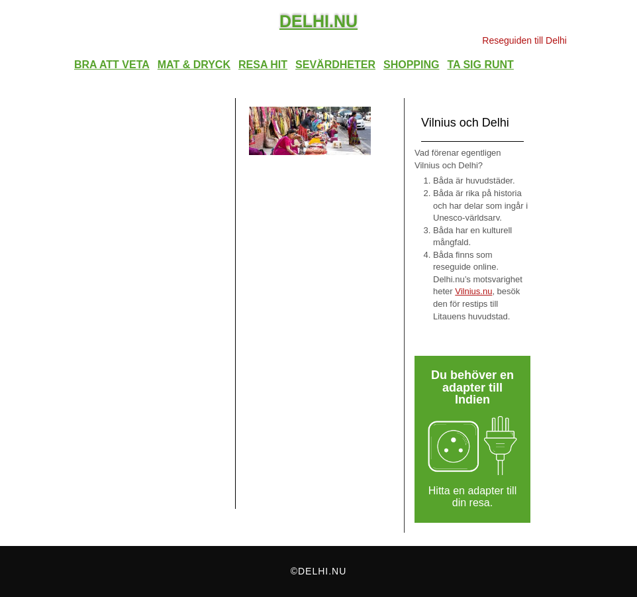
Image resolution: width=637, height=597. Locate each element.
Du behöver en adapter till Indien (472, 387)
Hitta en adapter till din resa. (472, 497)
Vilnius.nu (473, 291)
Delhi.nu (318, 21)
